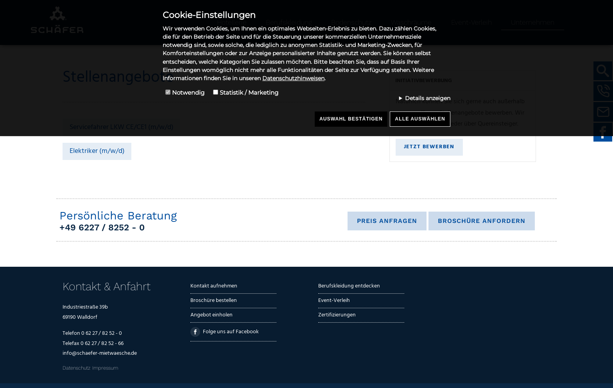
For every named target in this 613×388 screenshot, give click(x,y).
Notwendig (188, 92)
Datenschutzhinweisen (293, 78)
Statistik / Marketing (249, 92)
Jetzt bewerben (429, 146)
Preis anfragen (387, 221)
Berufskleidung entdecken (349, 286)
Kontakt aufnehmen (213, 286)
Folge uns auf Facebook (224, 332)
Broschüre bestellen (213, 300)
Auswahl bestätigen (351, 119)
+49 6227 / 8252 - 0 (102, 227)
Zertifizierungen (337, 315)
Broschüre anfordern (481, 221)
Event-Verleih (334, 300)
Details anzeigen (427, 98)
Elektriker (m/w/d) (97, 151)
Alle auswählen (420, 119)
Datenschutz (76, 368)
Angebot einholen (211, 315)
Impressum (105, 368)
